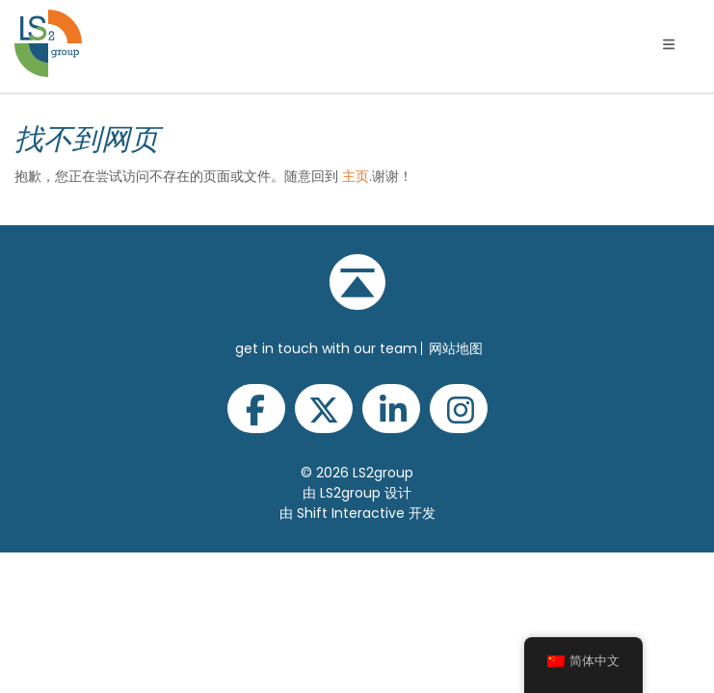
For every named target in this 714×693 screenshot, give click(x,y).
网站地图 (456, 348)
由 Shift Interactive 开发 (357, 513)
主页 (355, 176)
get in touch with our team (326, 348)
